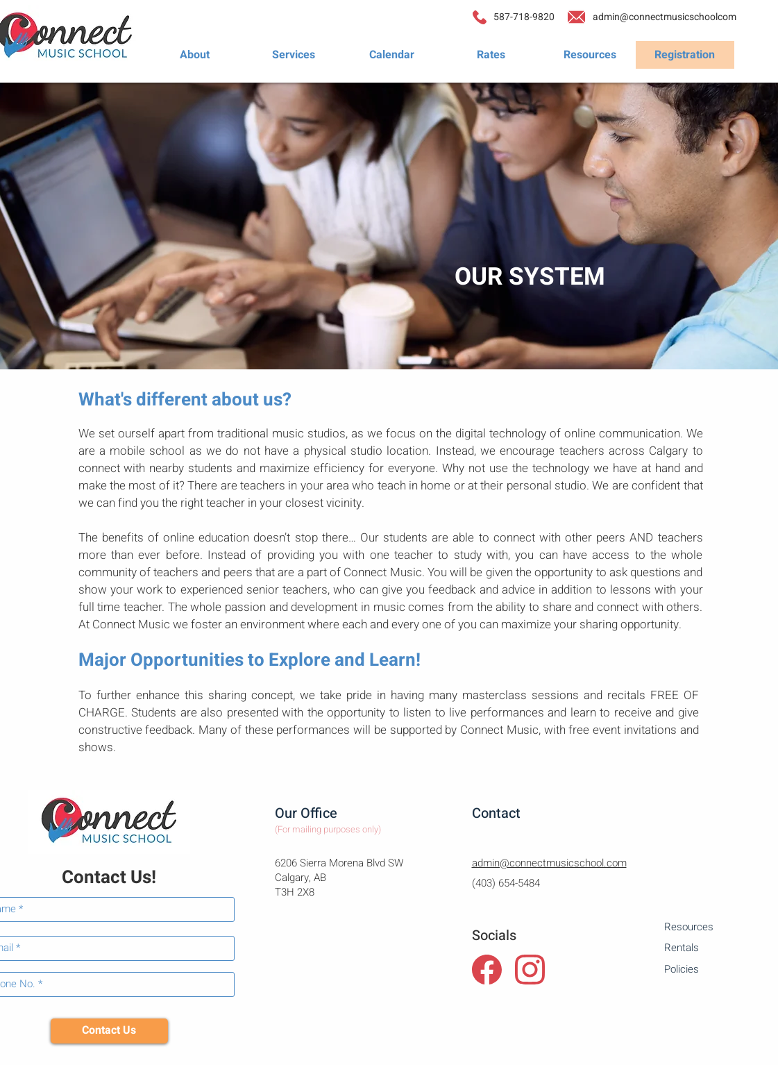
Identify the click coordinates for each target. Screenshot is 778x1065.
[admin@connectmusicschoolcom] (664, 17)
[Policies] (713, 969)
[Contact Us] (109, 1030)
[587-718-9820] (524, 17)
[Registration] (685, 55)
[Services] (293, 55)
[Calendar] (392, 55)
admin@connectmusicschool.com (549, 863)
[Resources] (590, 55)
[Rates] (491, 55)
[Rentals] (713, 948)
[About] (195, 55)
